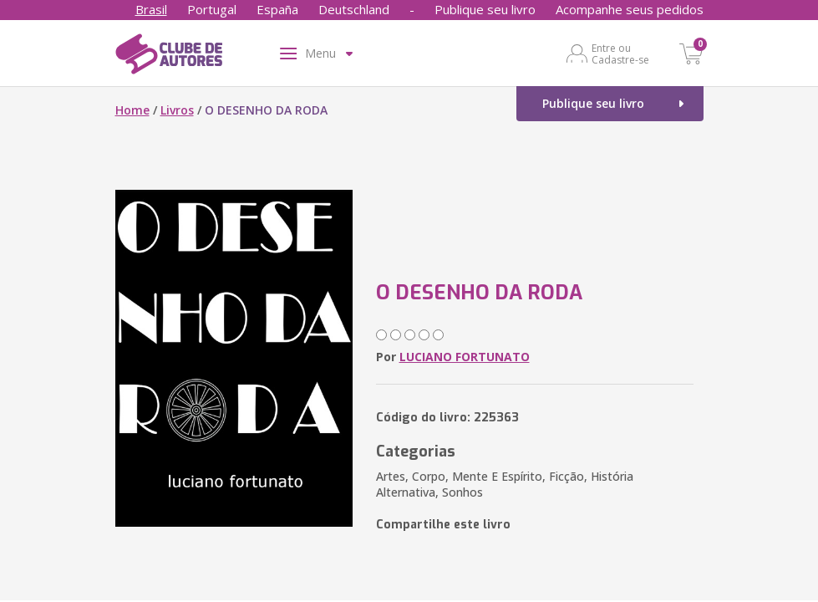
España (277, 9)
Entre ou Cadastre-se (620, 53)
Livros (177, 110)
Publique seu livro (485, 9)
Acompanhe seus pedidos (630, 9)
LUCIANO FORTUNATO (464, 357)
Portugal (211, 9)
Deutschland (353, 9)
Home (132, 110)
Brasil (151, 9)
